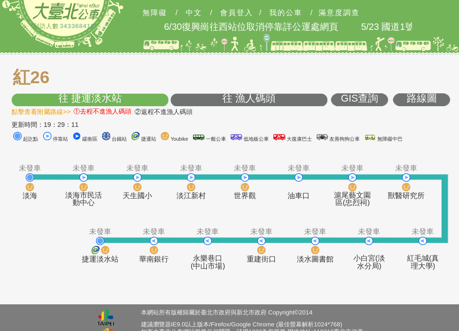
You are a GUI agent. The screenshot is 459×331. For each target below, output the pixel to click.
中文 (194, 13)
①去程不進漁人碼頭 (102, 111)
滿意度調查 (339, 13)
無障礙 (154, 13)
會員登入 (236, 13)
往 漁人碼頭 (249, 98)
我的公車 (285, 13)
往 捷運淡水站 (90, 98)
